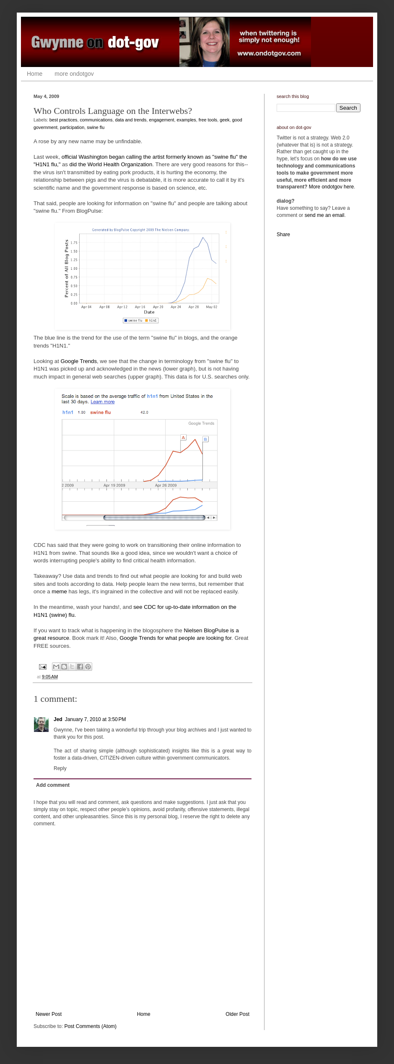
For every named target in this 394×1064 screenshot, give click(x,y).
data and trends (130, 119)
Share (283, 234)
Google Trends (79, 361)
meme (59, 591)
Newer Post (49, 1014)
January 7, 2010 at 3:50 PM (95, 719)
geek (224, 119)
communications (96, 119)
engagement (161, 119)
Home (34, 73)
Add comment (53, 785)
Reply (60, 768)
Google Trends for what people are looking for (175, 638)
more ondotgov (73, 73)
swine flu (95, 127)
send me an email (325, 215)
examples (186, 119)
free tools (208, 119)
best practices (63, 119)
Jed (58, 719)
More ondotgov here (331, 187)
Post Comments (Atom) (90, 1026)
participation (72, 127)
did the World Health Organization (111, 164)
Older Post (237, 1014)
